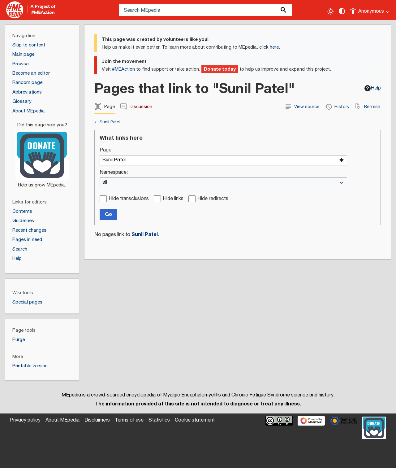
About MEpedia (62, 420)
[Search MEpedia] (205, 10)
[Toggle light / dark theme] (330, 11)
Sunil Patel (110, 122)
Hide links (173, 199)
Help (372, 88)
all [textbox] (104, 182)
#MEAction (123, 69)
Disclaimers (97, 420)
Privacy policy (25, 420)
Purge (18, 339)
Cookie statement (195, 420)
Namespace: (114, 172)
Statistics (159, 420)
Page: (106, 150)
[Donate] (42, 152)
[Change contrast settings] (342, 11)
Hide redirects (212, 199)
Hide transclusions (129, 199)
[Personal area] (370, 10)
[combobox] (223, 160)
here (274, 47)
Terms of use (129, 420)
